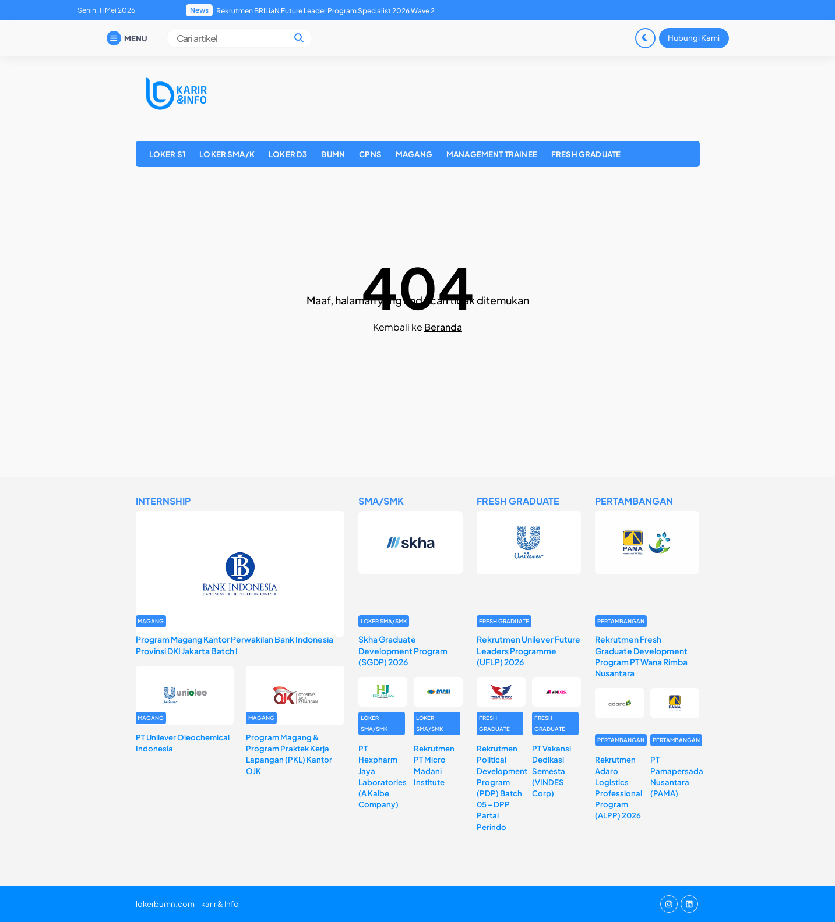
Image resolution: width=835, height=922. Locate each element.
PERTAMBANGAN (620, 621)
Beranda (443, 327)
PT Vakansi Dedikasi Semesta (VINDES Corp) (551, 770)
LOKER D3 (288, 154)
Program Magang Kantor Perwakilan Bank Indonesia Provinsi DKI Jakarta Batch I (234, 644)
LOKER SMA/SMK (384, 621)
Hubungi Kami (694, 37)
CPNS (370, 154)
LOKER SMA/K (227, 154)
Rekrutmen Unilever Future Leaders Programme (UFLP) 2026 (528, 650)
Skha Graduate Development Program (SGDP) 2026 (403, 650)
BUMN (333, 154)
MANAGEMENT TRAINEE (491, 154)
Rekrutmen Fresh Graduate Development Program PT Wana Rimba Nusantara (641, 656)
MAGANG (414, 154)
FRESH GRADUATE (586, 154)
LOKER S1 (167, 154)
